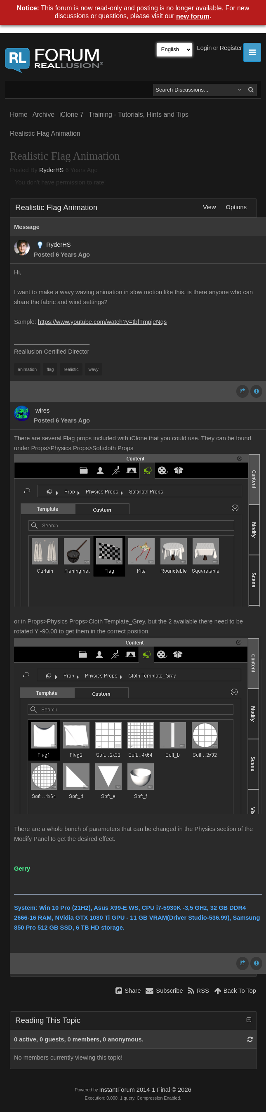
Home (19, 114)
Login (204, 48)
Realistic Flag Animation (45, 133)
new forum (193, 16)
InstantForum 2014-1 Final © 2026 (145, 1089)
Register (230, 48)
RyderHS (51, 170)
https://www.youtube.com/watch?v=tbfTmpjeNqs (102, 322)
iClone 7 (71, 114)
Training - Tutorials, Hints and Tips (138, 114)
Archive (43, 114)
